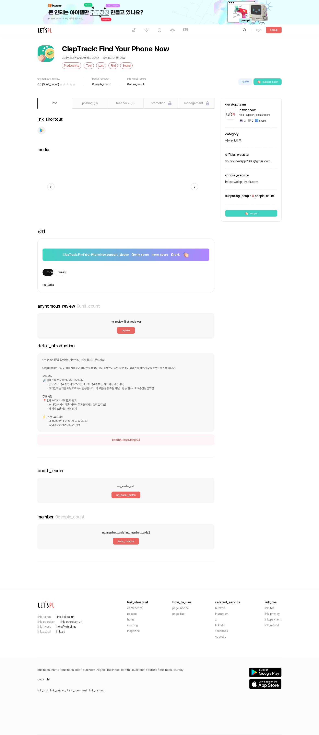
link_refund (271, 625)
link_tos (269, 608)
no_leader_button (126, 494)
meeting (132, 625)
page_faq (178, 613)
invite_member (126, 541)
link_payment (273, 619)
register (126, 330)
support (251, 213)
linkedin (220, 625)
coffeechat (134, 608)
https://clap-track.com (241, 182)
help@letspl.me (66, 626)
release (132, 613)
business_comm (118, 670)
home (130, 619)
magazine (133, 631)
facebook (221, 631)
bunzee (220, 608)
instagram (221, 613)
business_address (144, 670)
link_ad (60, 631)
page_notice (180, 608)
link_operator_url (71, 621)
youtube (220, 636)
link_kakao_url (65, 616)
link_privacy (272, 613)
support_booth (267, 82)
